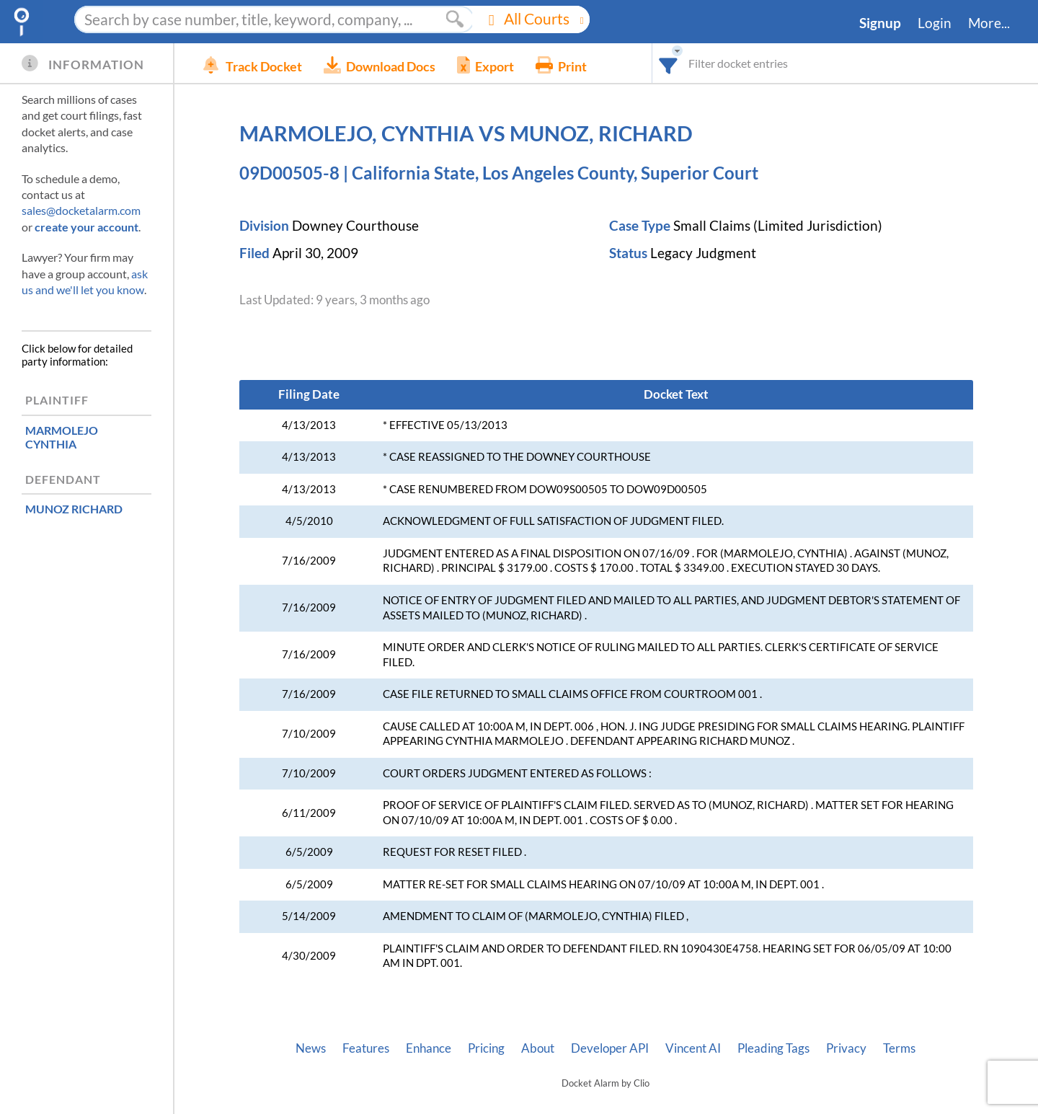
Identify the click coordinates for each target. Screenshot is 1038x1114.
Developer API (610, 1048)
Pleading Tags (773, 1048)
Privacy (846, 1048)
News (311, 1048)
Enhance (428, 1048)
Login (935, 23)
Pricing (486, 1048)
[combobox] (669, 63)
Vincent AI (693, 1048)
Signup (880, 23)
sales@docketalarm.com (81, 210)
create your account (86, 227)
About (537, 1048)
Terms (899, 1048)
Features (365, 1048)
